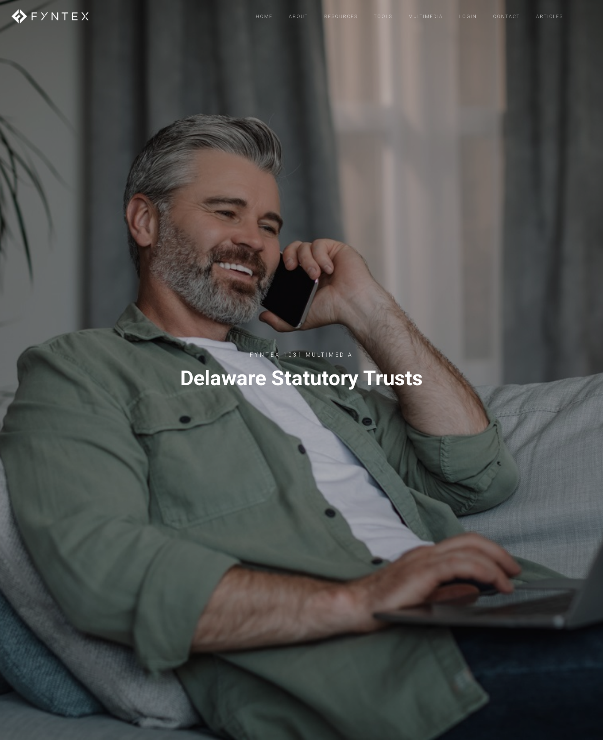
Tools (383, 16)
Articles (549, 16)
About (298, 16)
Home (264, 16)
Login (468, 16)
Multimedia (425, 16)
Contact (506, 16)
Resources (341, 16)
